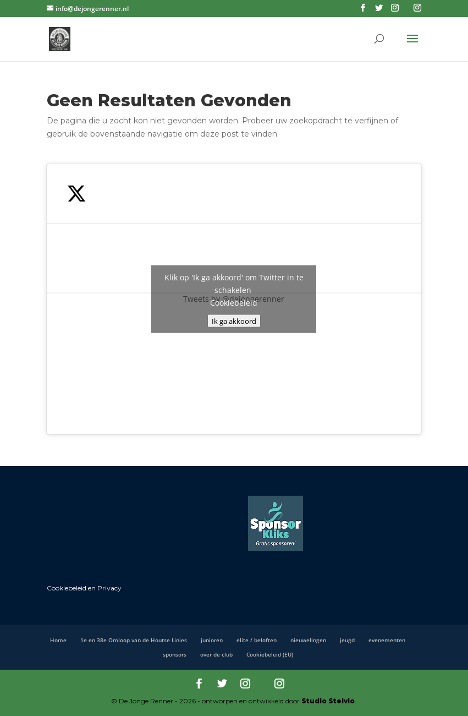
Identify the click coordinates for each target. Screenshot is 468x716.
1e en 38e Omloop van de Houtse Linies (133, 640)
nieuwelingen (308, 640)
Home (58, 640)
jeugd (347, 640)
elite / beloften (256, 640)
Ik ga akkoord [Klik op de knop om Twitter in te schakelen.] (234, 321)
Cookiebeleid (233, 302)
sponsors (174, 654)
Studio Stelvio (328, 701)
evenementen (386, 640)
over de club (216, 654)
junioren (212, 640)
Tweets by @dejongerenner (233, 299)
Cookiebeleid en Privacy (84, 588)
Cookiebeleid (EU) (269, 654)
